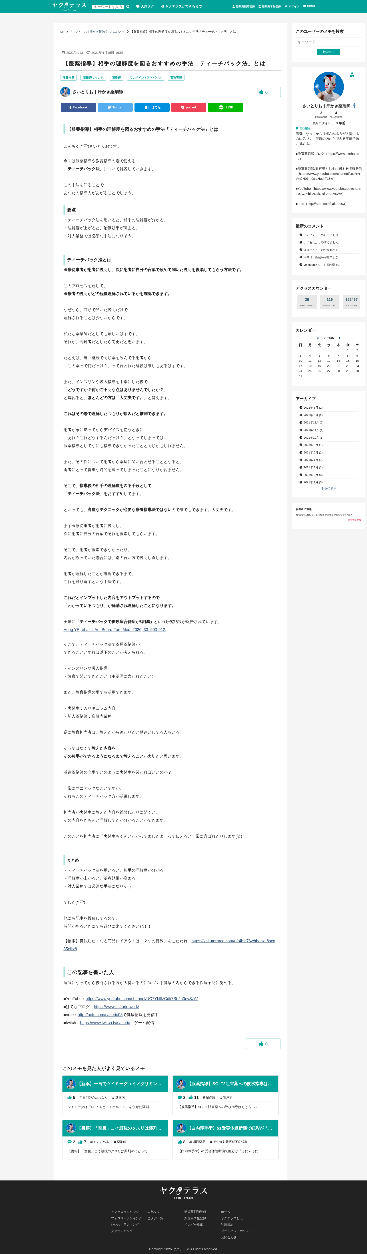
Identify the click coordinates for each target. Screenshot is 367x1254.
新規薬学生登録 (260, 7)
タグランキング (122, 1230)
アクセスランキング (126, 1210)
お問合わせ (229, 1237)
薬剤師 (120, 78)
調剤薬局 (205, 1145)
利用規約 (227, 1224)
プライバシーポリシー (237, 1230)
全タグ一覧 (156, 1217)
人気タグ (149, 7)
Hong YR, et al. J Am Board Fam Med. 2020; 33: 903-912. (115, 631)
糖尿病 (123, 1100)
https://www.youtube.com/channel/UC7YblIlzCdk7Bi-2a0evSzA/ (142, 1000)
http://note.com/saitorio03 (100, 1016)
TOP (61, 32)
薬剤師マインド (95, 78)
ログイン (288, 7)
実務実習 (183, 78)
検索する (129, 7)
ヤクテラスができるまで (185, 7)
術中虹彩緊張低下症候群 (238, 1145)
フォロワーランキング (127, 1217)
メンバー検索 (194, 1224)
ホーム (226, 1210)
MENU (309, 7)
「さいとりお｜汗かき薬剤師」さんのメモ (99, 32)
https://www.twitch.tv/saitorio (105, 1024)
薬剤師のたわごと (96, 1100)
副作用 (217, 1100)
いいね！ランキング (126, 1224)
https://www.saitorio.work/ (116, 1008)
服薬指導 (69, 78)
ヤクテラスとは (232, 1217)
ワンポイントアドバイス (151, 78)
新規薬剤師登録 (227, 7)
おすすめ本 (102, 1145)
